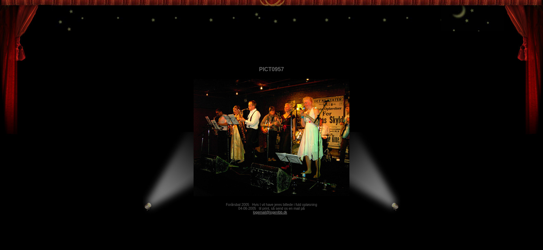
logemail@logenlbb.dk (270, 212)
